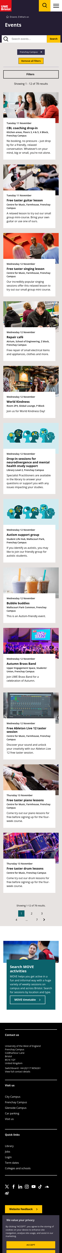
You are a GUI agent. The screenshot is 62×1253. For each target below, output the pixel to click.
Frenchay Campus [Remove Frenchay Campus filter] (29, 51)
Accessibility (22, 1225)
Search (54, 39)
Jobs (7, 1151)
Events (14, 17)
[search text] (24, 39)
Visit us (9, 1119)
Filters (30, 74)
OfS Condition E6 (36, 1229)
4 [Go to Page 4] (16, 920)
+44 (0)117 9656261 (30, 1068)
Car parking (12, 1113)
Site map (9, 1225)
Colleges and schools (18, 1168)
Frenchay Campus (16, 1102)
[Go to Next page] (44, 920)
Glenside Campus (15, 1108)
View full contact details (17, 1071)
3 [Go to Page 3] (42, 913)
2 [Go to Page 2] (31, 913)
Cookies (45, 1225)
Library (9, 1146)
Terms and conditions (15, 1229)
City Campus (12, 1096)
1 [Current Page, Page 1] (21, 913)
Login (8, 1157)
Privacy (35, 1225)
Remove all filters (31, 60)
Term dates (12, 1163)
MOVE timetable (25, 999)
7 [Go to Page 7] (37, 920)
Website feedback (21, 1209)
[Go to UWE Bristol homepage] (7, 17)
